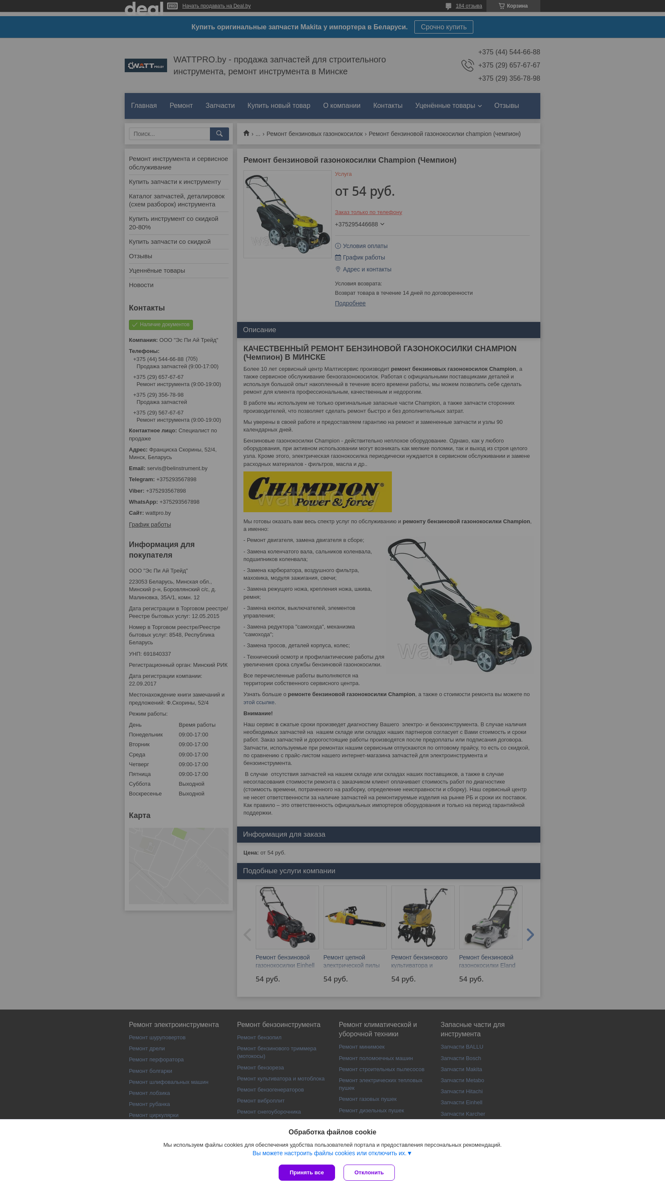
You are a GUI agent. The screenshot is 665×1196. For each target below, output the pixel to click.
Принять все (307, 1172)
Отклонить (369, 1172)
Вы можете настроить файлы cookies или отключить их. (329, 1153)
